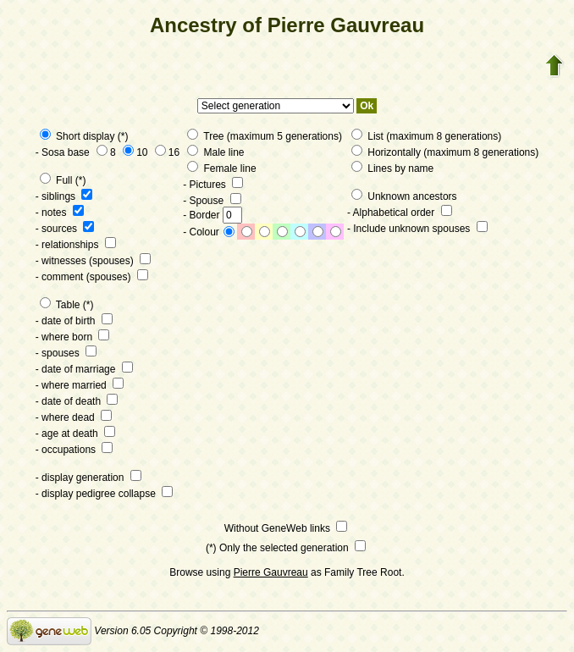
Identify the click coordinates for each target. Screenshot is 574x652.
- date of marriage (84, 369)
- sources (65, 229)
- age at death (75, 433)
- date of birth (74, 321)
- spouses (66, 353)
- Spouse (211, 201)
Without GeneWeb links (286, 528)
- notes (60, 212)
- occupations (74, 450)
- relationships (76, 245)
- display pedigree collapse (104, 494)
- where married (80, 385)
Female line (221, 168)
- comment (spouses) (92, 277)
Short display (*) (84, 136)
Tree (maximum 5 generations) (264, 136)
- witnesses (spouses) (93, 261)
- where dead (74, 417)
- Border (212, 215)
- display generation (88, 477)
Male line (215, 152)
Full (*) (63, 180)
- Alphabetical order (399, 212)
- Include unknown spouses (417, 229)
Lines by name (392, 168)
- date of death (77, 401)
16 (167, 152)
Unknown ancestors (404, 196)
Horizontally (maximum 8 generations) (444, 152)
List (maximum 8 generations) (426, 136)
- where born (73, 337)
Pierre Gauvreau (271, 572)
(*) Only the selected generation (286, 548)
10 (135, 152)
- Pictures (213, 185)
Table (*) (67, 305)
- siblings (64, 196)
